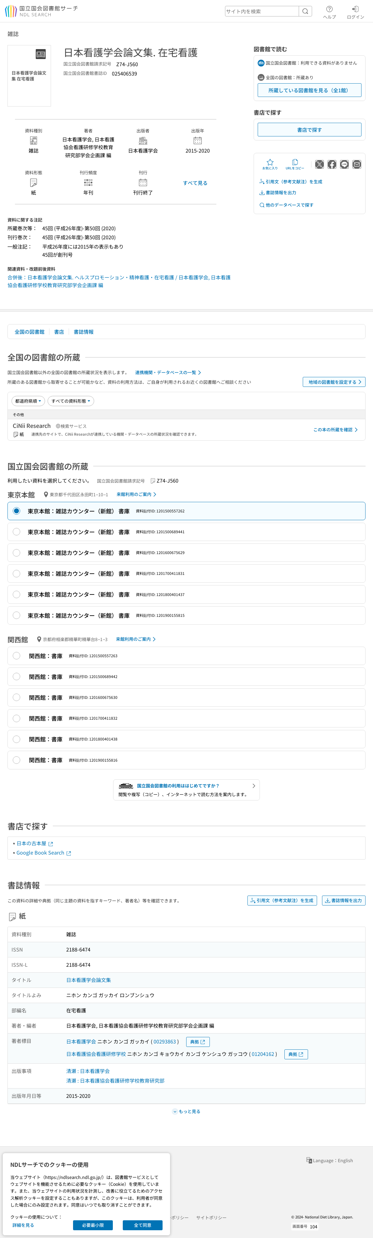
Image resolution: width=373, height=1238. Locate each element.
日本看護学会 (81, 1041)
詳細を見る (23, 1225)
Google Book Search (44, 852)
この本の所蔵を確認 (336, 429)
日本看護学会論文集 (88, 980)
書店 (59, 331)
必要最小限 (93, 1225)
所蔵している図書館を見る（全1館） (310, 90)
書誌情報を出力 (277, 192)
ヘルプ (329, 11)
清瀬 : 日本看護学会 (88, 1071)
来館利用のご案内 (138, 494)
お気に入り (270, 164)
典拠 (198, 1042)
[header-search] (268, 11)
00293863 (165, 1041)
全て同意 (142, 1225)
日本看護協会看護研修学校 (96, 1053)
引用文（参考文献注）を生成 (290, 181)
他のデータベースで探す (286, 205)
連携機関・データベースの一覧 (169, 372)
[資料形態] (71, 401)
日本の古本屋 (35, 843)
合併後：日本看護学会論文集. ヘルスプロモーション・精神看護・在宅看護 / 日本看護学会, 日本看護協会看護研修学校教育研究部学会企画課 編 (119, 281)
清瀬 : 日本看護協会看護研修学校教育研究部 (115, 1080)
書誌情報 (84, 331)
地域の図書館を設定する (336, 382)
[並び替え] (28, 401)
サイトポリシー (211, 1217)
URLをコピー (295, 164)
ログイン (355, 11)
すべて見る (195, 182)
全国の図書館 (29, 331)
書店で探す (309, 129)
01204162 (263, 1053)
